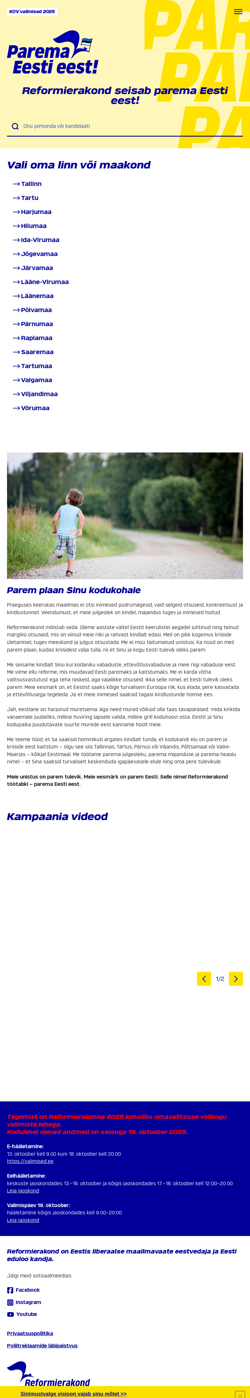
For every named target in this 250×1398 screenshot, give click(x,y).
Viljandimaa (35, 394)
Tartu (25, 198)
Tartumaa (32, 366)
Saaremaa (33, 352)
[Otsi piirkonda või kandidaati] (130, 126)
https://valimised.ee (30, 1161)
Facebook (23, 1290)
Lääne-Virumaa (40, 282)
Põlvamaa (32, 310)
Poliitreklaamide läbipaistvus (42, 1346)
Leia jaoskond (23, 1191)
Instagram (24, 1302)
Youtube (22, 1314)
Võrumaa (30, 408)
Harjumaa (32, 212)
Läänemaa (33, 296)
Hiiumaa (29, 226)
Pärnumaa (32, 324)
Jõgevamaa (35, 254)
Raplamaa (32, 338)
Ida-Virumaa (35, 240)
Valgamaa (32, 380)
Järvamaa (32, 268)
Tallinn (27, 184)
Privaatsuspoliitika (30, 1333)
